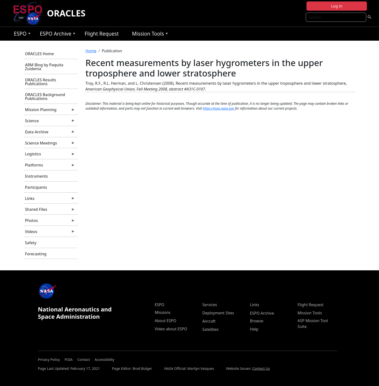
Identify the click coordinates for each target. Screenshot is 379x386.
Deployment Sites (218, 313)
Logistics (49, 155)
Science (49, 122)
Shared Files (49, 210)
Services (209, 304)
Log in (336, 6)
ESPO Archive (56, 34)
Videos (49, 233)
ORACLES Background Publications (45, 96)
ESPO (21, 34)
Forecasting (35, 254)
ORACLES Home (39, 53)
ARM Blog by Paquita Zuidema (44, 66)
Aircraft (209, 321)
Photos (49, 222)
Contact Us (261, 368)
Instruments (36, 176)
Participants (36, 187)
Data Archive (49, 133)
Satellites (210, 329)
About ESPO (165, 320)
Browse (256, 321)
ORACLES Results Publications (40, 81)
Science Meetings (49, 144)
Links (49, 200)
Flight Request (102, 33)
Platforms (49, 166)
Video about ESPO (171, 329)
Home (91, 50)
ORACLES (66, 13)
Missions (162, 312)
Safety (30, 242)
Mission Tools (149, 34)
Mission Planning (49, 111)
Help (254, 329)
